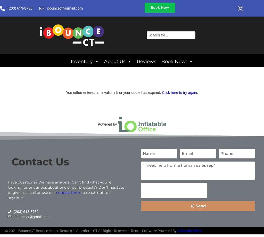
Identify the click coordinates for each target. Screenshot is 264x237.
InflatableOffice (189, 231)
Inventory (85, 60)
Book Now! (177, 60)
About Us (118, 60)
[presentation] (174, 190)
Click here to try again (179, 92)
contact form (68, 192)
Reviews (146, 61)
